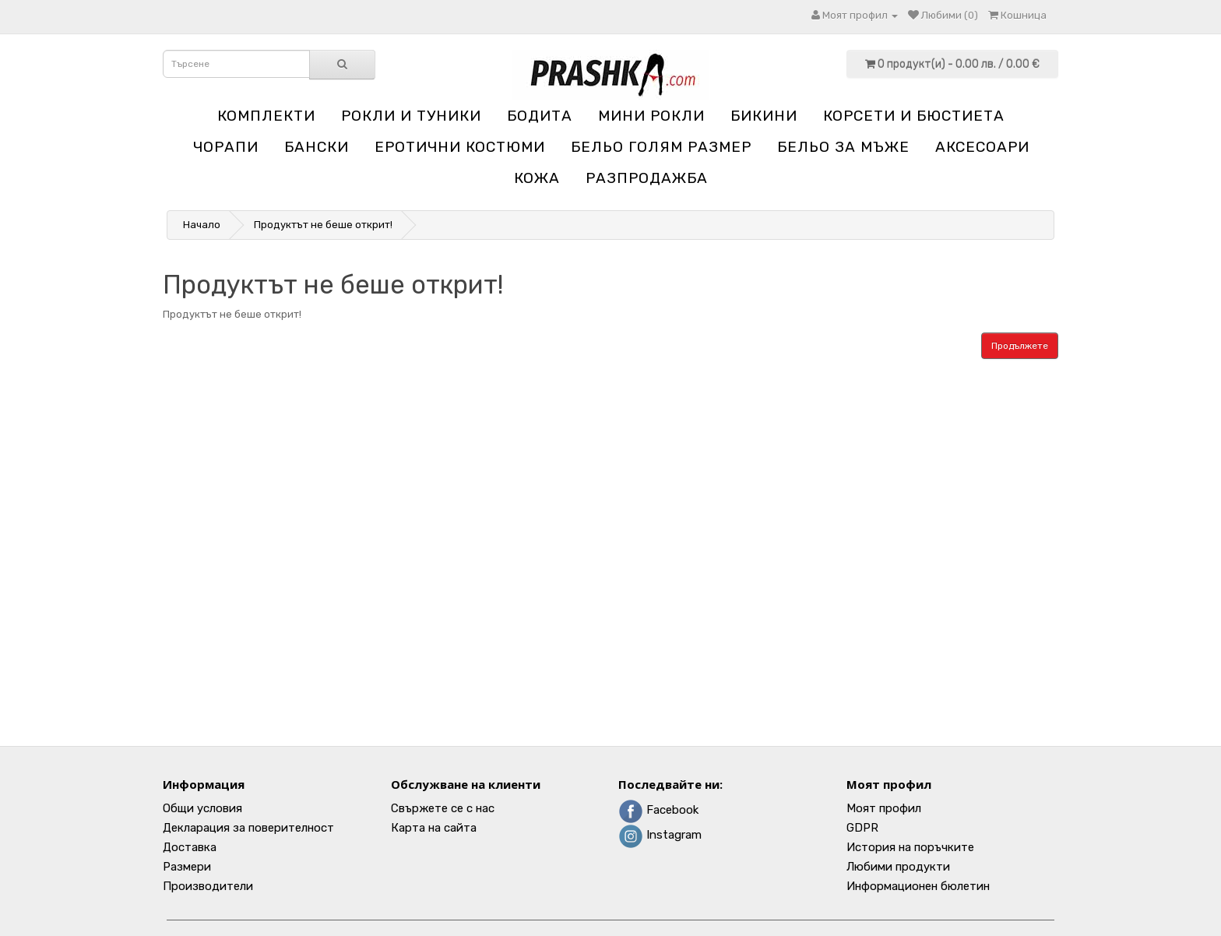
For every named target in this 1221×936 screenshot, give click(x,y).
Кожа (537, 178)
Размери (187, 867)
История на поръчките (910, 847)
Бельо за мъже (843, 147)
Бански (316, 147)
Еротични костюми (460, 147)
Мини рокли (651, 116)
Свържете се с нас (442, 808)
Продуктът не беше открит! (323, 224)
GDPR (862, 828)
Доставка (189, 847)
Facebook (658, 810)
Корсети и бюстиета (914, 116)
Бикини (763, 116)
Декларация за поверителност (248, 828)
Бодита (539, 116)
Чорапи (226, 147)
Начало (201, 224)
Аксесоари (982, 147)
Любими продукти (898, 867)
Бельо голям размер (661, 147)
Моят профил (883, 808)
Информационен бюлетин (918, 886)
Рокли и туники (411, 116)
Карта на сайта (434, 828)
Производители (208, 886)
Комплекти (266, 116)
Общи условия (202, 808)
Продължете (1019, 345)
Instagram (660, 835)
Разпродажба (647, 178)
